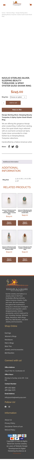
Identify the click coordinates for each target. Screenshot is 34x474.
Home (3, 12)
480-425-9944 (10, 402)
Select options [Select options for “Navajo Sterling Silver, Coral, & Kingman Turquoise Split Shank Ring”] (9, 237)
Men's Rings (9, 358)
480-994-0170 (10, 405)
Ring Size (5, 112)
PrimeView (17, 468)
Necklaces (9, 355)
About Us (8, 435)
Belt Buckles (9, 368)
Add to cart (13, 118)
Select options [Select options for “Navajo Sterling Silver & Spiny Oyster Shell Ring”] (24, 274)
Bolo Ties (8, 361)
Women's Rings (10, 351)
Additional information (10, 177)
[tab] (17, 177)
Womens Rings (10, 12)
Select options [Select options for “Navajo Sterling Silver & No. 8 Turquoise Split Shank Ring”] (24, 237)
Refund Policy (10, 445)
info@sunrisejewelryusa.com (15, 412)
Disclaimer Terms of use (14, 441)
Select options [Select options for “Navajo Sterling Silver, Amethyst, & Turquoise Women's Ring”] (9, 274)
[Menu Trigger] (4, 4)
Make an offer (17, 125)
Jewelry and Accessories (14, 365)
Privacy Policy (10, 438)
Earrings (8, 348)
